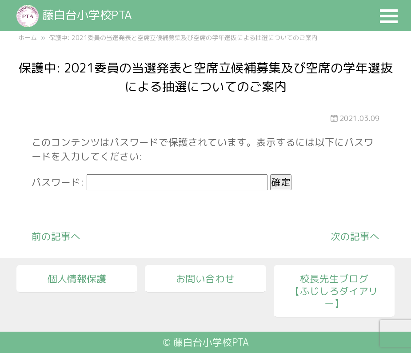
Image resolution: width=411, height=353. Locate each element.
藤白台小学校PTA (74, 15)
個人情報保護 (77, 278)
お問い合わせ (205, 278)
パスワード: (149, 182)
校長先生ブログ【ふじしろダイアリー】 (334, 291)
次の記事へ (355, 236)
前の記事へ (56, 236)
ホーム (27, 37)
